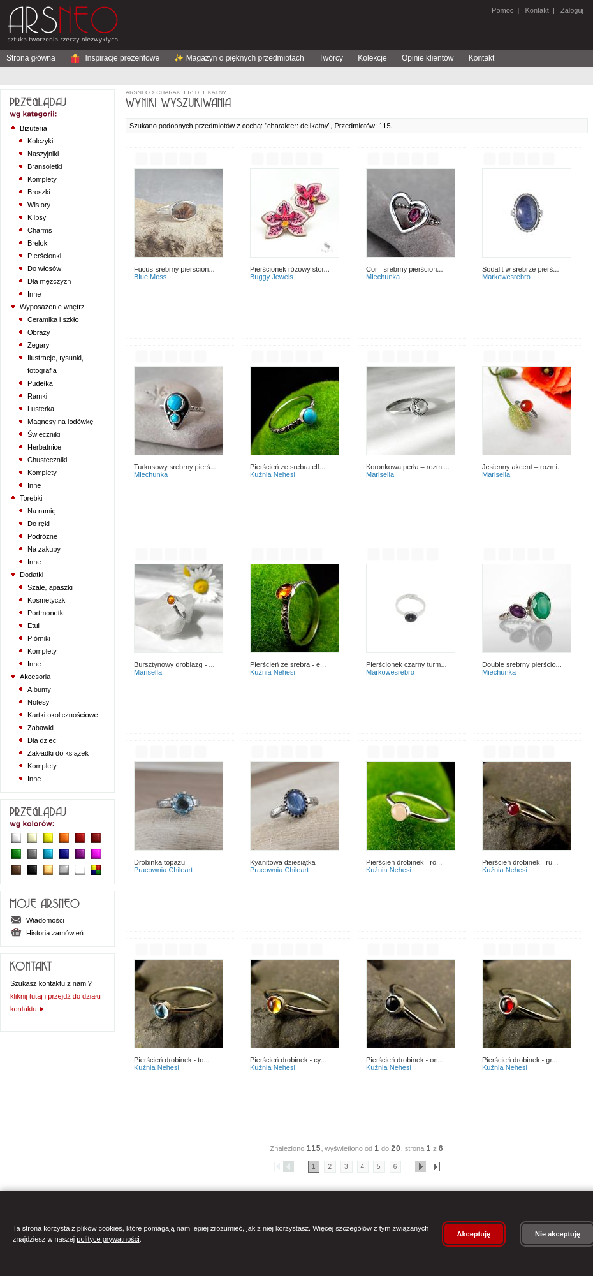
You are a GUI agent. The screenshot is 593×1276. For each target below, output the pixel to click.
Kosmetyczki (47, 600)
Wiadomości (37, 920)
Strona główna (30, 58)
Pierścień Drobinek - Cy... (288, 1060)
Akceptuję (474, 1234)
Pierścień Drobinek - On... (405, 1060)
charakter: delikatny (190, 92)
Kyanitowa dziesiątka (283, 862)
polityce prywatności (108, 1239)
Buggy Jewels (271, 277)
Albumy (39, 689)
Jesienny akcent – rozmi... (522, 467)
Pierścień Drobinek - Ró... (404, 862)
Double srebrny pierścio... (522, 664)
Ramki (37, 396)
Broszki (38, 192)
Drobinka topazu (159, 862)
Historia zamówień (47, 933)
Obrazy (38, 332)
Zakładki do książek (58, 753)
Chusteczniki (47, 460)
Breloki (38, 243)
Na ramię (41, 511)
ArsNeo (138, 92)
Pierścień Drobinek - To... (172, 1060)
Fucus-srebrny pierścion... (174, 269)
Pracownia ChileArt (163, 870)
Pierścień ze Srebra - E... (288, 664)
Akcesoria (35, 676)
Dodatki (31, 574)
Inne (34, 294)
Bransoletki (44, 166)
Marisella (380, 474)
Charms (39, 230)
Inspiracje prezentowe (114, 58)
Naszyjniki (43, 154)
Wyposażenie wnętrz (52, 307)
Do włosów (44, 268)
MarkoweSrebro (506, 277)
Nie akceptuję (557, 1234)
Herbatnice (44, 447)
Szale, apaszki (50, 587)
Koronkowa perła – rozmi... (408, 467)
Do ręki (38, 523)
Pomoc (502, 10)
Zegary (38, 345)
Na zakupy (44, 549)
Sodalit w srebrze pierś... (520, 269)
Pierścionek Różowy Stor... (290, 269)
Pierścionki (44, 256)
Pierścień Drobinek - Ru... (520, 862)
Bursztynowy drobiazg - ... (174, 664)
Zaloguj (571, 10)
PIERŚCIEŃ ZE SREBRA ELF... (287, 467)
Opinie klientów (427, 58)
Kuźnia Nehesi (272, 474)
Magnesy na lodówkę (60, 421)
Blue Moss (150, 277)
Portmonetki (46, 613)
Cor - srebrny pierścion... (404, 269)
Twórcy (331, 58)
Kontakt (536, 10)
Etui (33, 625)
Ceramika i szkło (53, 319)
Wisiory (38, 205)
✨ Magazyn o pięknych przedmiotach (239, 58)
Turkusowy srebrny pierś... (175, 467)
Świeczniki (43, 434)
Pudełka (40, 383)
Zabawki (40, 727)
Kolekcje (372, 58)
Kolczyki (40, 141)
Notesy (38, 702)
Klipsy (36, 217)
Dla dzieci (42, 740)
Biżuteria (33, 128)
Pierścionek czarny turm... (406, 664)
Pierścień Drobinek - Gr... (520, 1060)
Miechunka (383, 277)
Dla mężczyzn (49, 281)
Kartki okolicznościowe (62, 715)
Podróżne (42, 536)
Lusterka (40, 409)
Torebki (31, 498)
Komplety (42, 179)
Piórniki (38, 638)
